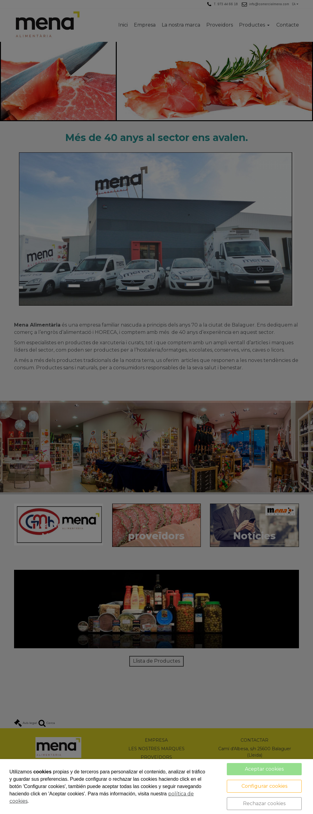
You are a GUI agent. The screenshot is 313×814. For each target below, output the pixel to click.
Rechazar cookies (264, 803)
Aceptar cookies (264, 769)
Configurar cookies (264, 786)
